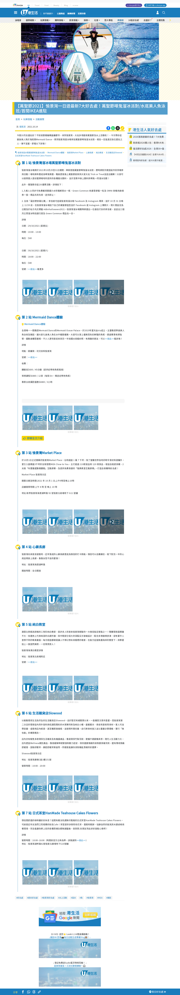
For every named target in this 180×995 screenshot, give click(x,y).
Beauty (56, 5)
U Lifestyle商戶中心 (134, 5)
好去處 (20, 897)
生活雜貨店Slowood (114, 152)
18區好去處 (133, 20)
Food (46, 5)
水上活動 (63, 897)
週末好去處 (33, 897)
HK (28, 5)
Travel (37, 5)
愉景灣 (90, 897)
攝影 (109, 897)
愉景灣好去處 (48, 897)
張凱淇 (22, 126)
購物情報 (59, 20)
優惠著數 (30, 20)
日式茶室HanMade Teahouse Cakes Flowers (33, 155)
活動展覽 (39, 119)
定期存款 (82, 14)
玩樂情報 (44, 20)
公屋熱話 (61, 14)
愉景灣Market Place (75, 152)
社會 (96, 20)
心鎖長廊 (89, 152)
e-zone (75, 5)
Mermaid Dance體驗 (55, 152)
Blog (66, 5)
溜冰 (74, 897)
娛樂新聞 (71, 14)
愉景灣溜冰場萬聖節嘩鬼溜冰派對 (31, 152)
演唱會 (18, 20)
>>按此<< (32, 269)
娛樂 (86, 20)
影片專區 (108, 20)
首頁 (18, 119)
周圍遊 (120, 20)
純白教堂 (99, 152)
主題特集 (160, 20)
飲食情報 (73, 20)
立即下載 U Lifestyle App (156, 5)
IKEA (100, 897)
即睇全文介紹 (33, 438)
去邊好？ (148, 20)
